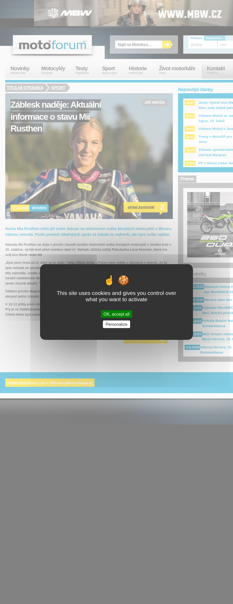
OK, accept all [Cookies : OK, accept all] (116, 314)
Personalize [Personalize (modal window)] (116, 324)
